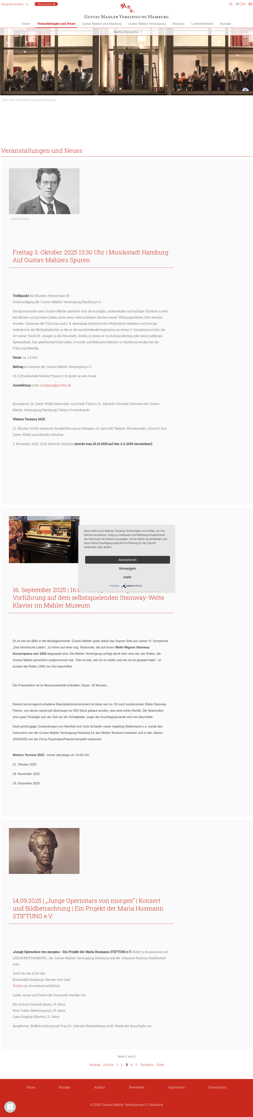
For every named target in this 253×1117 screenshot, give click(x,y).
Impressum (176, 1087)
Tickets (18, 986)
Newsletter (44, 4)
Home (26, 23)
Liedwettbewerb (202, 23)
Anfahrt (100, 1087)
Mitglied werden (12, 4)
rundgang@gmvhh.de (55, 385)
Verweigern (127, 568)
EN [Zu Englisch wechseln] (243, 4)
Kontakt (225, 23)
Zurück (108, 1065)
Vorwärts (147, 1065)
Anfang (94, 1065)
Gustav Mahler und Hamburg (101, 23)
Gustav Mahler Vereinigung (147, 23)
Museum (178, 23)
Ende (160, 1065)
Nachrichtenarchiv (126, 32)
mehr (127, 577)
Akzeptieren (127, 560)
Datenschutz (217, 1087)
